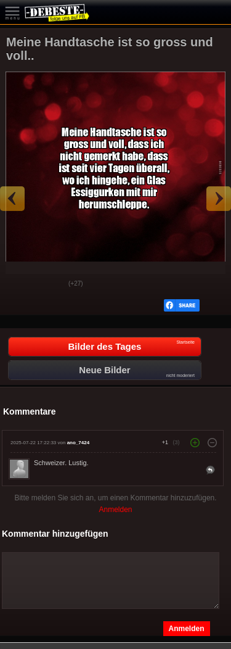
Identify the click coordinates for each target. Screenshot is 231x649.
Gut (19, 284)
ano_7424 (78, 442)
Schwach (49, 284)
